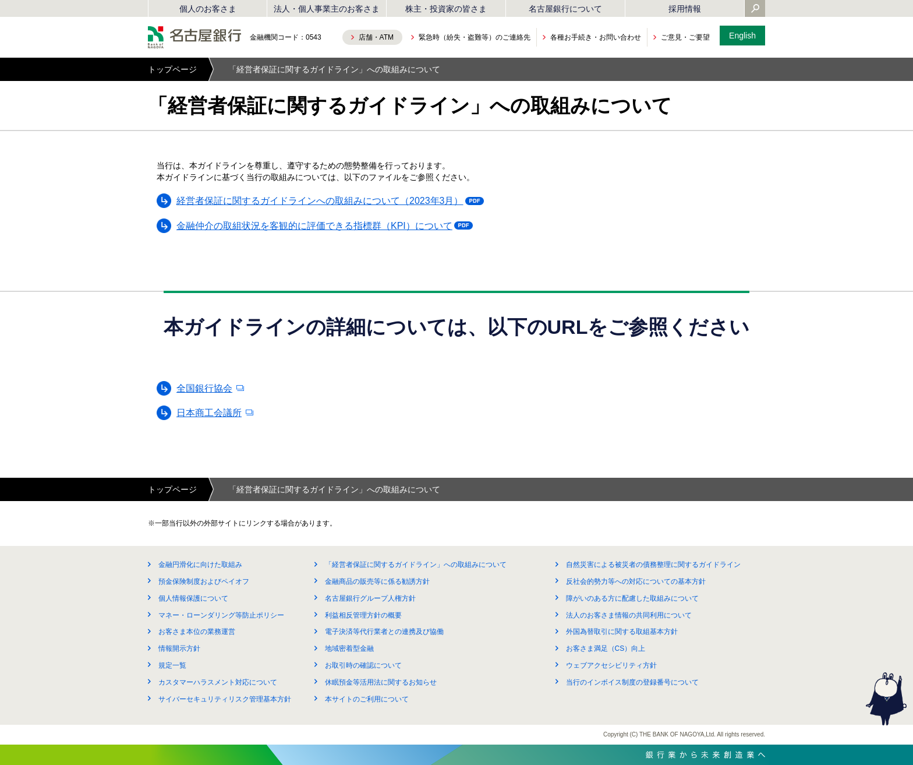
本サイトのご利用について (367, 699)
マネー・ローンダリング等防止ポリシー (221, 615)
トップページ (172, 69)
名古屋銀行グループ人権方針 (370, 598)
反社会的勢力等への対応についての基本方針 (636, 581)
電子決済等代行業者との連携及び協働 (384, 631)
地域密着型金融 (349, 648)
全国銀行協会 (204, 388)
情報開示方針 (179, 648)
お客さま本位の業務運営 (196, 631)
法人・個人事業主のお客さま (327, 8)
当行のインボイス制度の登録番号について (632, 682)
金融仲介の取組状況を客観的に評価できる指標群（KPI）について (317, 228)
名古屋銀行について (565, 8)
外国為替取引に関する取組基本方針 (622, 631)
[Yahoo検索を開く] (755, 9)
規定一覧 (172, 665)
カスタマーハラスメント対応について (217, 682)
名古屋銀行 (194, 37)
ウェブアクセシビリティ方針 (611, 665)
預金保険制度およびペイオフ (203, 581)
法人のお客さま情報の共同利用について (629, 615)
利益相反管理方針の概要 (363, 615)
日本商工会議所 (209, 413)
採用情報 (684, 8)
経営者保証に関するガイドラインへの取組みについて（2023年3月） (323, 203)
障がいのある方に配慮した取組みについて (632, 598)
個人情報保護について (193, 598)
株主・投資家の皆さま (446, 8)
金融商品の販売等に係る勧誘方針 (377, 581)
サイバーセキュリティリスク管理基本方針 (224, 699)
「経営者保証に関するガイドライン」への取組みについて (416, 564)
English (742, 35)
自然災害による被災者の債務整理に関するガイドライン (653, 564)
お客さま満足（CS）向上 (606, 648)
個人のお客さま (207, 8)
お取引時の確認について (363, 665)
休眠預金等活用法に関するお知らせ (381, 682)
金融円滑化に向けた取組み (200, 564)
